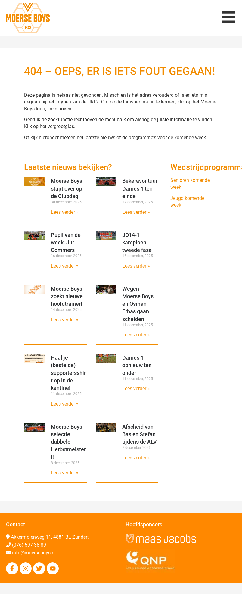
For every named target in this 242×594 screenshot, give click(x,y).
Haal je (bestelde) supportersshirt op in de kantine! (68, 372)
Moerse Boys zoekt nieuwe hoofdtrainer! (67, 296)
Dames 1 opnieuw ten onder (137, 365)
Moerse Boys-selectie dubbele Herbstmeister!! (68, 442)
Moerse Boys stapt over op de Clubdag (66, 188)
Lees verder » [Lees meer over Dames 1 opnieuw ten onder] (136, 388)
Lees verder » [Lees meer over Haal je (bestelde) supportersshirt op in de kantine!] (65, 404)
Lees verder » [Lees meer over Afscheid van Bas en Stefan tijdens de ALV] (136, 458)
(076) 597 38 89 (29, 545)
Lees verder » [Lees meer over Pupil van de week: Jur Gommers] (65, 266)
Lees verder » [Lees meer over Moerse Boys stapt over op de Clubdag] (65, 212)
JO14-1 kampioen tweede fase (137, 242)
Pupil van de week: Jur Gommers (66, 242)
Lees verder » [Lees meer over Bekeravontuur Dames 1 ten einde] (136, 212)
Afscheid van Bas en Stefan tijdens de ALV (139, 434)
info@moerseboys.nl (34, 553)
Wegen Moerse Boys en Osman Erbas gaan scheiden (138, 304)
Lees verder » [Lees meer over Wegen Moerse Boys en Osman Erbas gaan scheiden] (136, 335)
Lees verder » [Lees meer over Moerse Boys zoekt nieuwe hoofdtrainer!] (65, 320)
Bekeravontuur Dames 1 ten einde (139, 188)
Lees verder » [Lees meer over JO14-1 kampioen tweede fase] (136, 266)
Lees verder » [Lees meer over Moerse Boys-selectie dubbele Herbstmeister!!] (65, 473)
